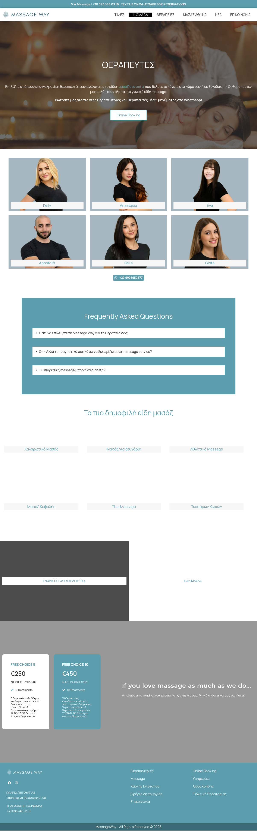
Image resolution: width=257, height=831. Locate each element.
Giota (210, 262)
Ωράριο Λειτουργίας (147, 794)
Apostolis (47, 262)
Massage (138, 778)
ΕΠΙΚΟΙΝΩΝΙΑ (240, 15)
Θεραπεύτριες (142, 771)
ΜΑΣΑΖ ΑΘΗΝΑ (195, 15)
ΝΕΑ (218, 15)
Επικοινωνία (140, 801)
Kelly (47, 205)
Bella (128, 262)
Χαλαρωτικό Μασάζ (41, 449)
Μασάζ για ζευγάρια (124, 449)
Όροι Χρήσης (203, 786)
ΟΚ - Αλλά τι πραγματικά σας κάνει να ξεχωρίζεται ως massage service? (95, 351)
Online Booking (204, 771)
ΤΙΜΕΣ (119, 15)
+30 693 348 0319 (18, 811)
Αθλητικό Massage (206, 449)
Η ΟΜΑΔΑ (140, 15)
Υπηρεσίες (201, 778)
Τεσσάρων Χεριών (206, 507)
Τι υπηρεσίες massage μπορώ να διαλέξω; (72, 370)
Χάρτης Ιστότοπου (145, 786)
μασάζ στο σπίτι (131, 86)
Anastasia (128, 205)
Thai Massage (124, 507)
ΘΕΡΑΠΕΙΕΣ (166, 15)
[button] (128, 333)
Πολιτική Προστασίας (210, 794)
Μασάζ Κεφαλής (41, 507)
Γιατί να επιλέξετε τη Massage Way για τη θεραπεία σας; (83, 333)
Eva (210, 205)
